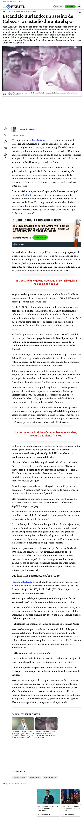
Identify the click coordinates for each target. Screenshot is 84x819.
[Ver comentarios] (79, 12)
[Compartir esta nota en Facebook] (5, 129)
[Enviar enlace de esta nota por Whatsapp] (5, 142)
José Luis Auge (34, 777)
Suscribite (70, 7)
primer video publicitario (36, 174)
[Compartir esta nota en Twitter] (5, 135)
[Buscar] (69, 2)
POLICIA (5, 12)
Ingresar (59, 6)
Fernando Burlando (37, 518)
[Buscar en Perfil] (79, 2)
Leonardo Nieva (26, 129)
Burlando (27, 194)
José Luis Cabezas (50, 777)
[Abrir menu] (4, 7)
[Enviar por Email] (5, 148)
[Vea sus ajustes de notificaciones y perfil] (79, 6)
